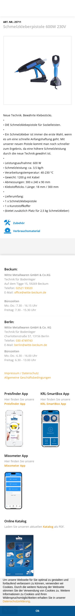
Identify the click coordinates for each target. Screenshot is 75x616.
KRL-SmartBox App (53, 404)
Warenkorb (58, 9)
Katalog (48, 527)
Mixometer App (14, 465)
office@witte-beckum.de (30, 292)
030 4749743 (24, 340)
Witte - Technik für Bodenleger (14, 8)
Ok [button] (37, 610)
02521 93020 (24, 288)
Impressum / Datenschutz (21, 373)
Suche (48, 9)
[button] (32, 601)
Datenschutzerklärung (16, 601)
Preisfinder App (14, 404)
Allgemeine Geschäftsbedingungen (27, 377)
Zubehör (14, 223)
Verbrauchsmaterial (21, 231)
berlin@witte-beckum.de (30, 345)
